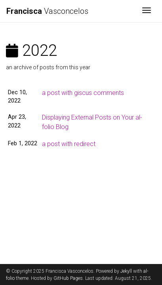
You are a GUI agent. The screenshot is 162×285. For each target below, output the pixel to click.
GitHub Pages (68, 278)
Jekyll (126, 271)
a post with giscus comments (83, 93)
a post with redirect (68, 144)
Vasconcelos (47, 11)
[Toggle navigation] (146, 11)
